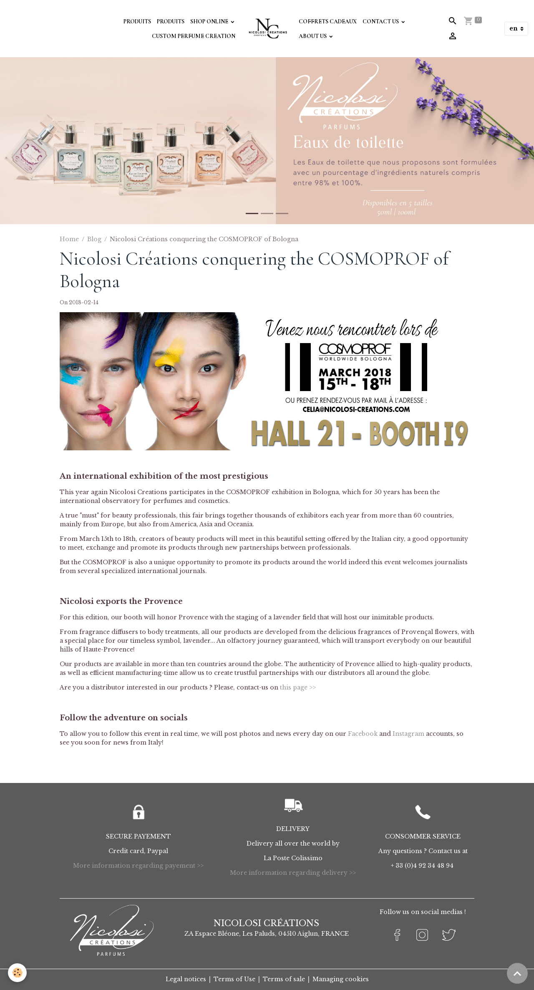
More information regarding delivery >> (293, 872)
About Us (313, 36)
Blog (94, 239)
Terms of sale (284, 979)
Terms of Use (234, 979)
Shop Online (209, 21)
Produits (137, 21)
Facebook (363, 733)
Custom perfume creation (193, 36)
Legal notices (186, 979)
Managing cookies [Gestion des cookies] (340, 979)
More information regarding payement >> (138, 865)
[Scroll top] (517, 973)
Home (69, 239)
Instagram (408, 733)
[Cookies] (17, 972)
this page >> (298, 687)
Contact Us (381, 21)
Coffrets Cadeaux (328, 21)
